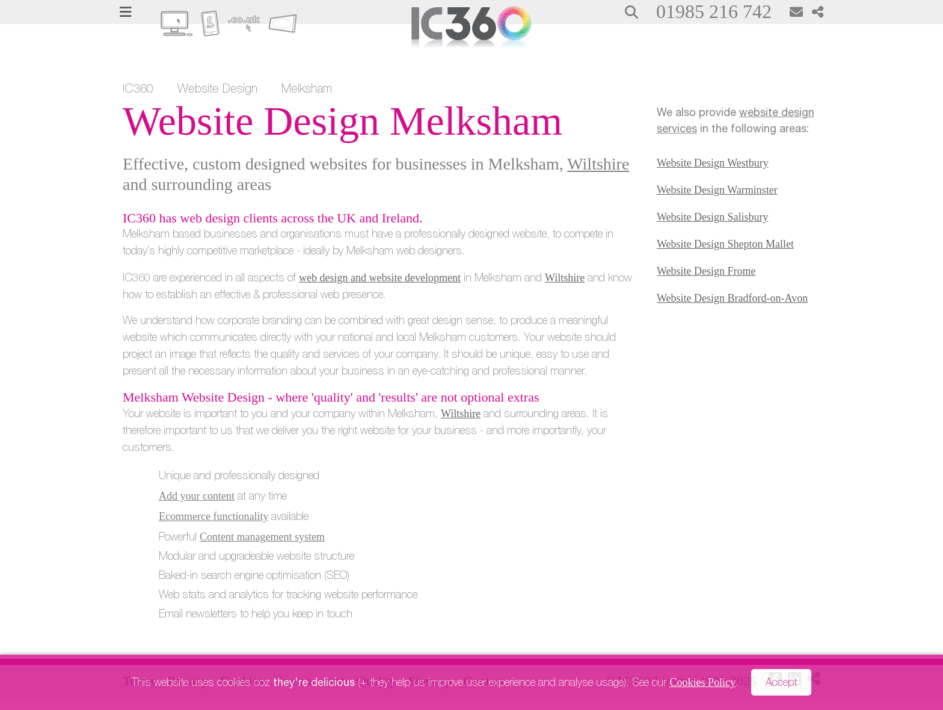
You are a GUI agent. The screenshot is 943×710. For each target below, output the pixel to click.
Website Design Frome (706, 271)
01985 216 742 (714, 11)
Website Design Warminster (717, 190)
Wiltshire (598, 164)
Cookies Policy (702, 682)
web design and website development (380, 278)
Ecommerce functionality (213, 516)
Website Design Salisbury (713, 217)
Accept (781, 683)
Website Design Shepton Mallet (725, 244)
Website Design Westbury (713, 163)
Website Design (217, 90)
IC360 (138, 90)
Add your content (197, 496)
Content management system (262, 537)
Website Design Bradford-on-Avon (732, 298)
